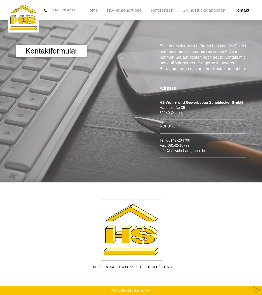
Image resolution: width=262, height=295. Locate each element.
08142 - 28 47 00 (62, 10)
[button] (51, 51)
